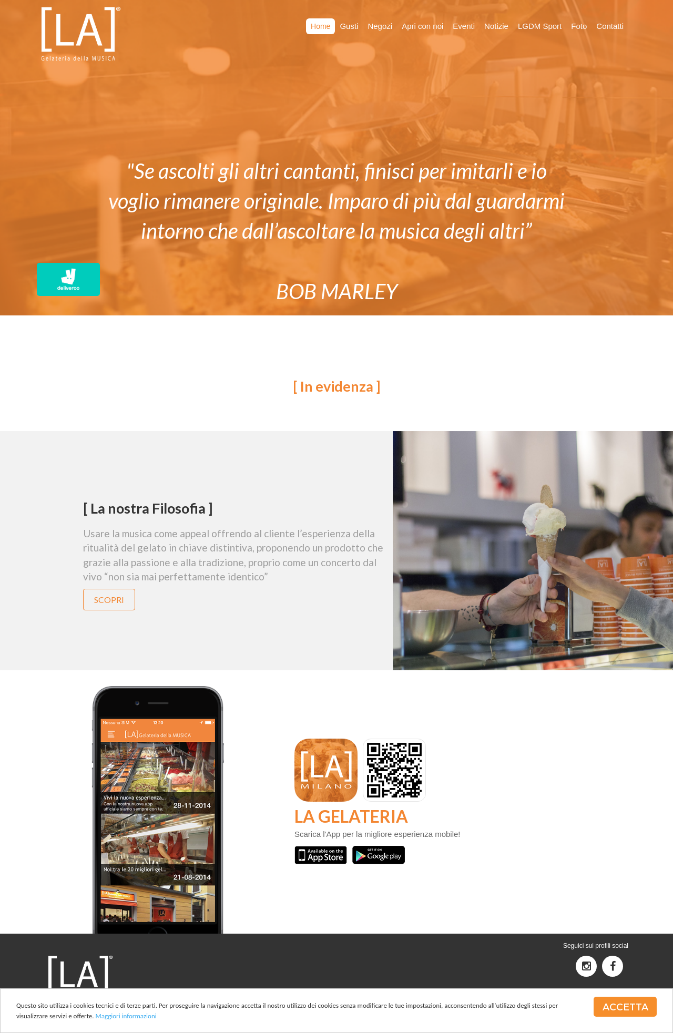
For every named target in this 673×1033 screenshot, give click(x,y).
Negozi (380, 26)
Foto (579, 26)
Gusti (349, 26)
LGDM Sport (540, 26)
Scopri (109, 600)
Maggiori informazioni (126, 1017)
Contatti (610, 26)
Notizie (496, 26)
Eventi (464, 26)
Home (320, 26)
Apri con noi (422, 26)
